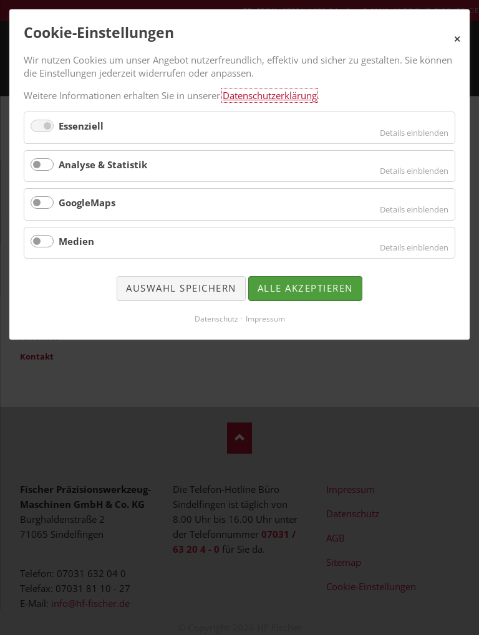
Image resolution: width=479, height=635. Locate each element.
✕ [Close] (457, 37)
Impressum (265, 318)
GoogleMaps (87, 202)
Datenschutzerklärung (270, 95)
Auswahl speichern (181, 288)
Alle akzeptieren (305, 288)
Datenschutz (216, 318)
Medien (76, 241)
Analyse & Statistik (103, 164)
